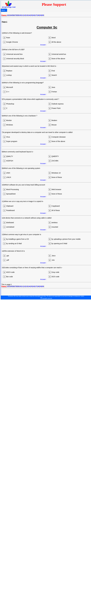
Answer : (43, 45)
